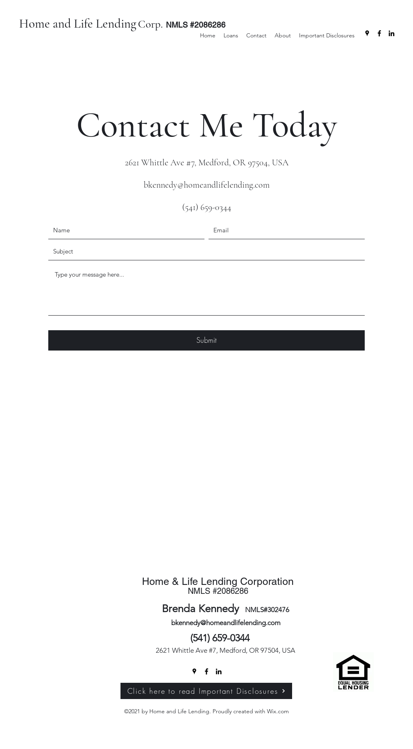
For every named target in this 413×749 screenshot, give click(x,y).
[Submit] (206, 340)
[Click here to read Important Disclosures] (206, 691)
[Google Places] (367, 33)
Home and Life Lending (77, 23)
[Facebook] (379, 33)
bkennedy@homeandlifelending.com (207, 185)
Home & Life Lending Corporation (218, 581)
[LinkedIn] (391, 33)
